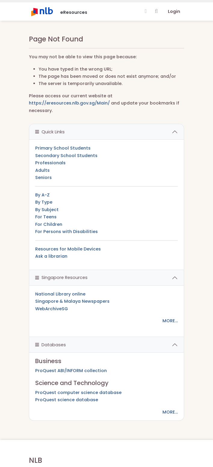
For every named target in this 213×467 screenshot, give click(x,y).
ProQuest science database (66, 400)
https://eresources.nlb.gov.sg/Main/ (69, 103)
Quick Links (50, 132)
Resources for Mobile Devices (68, 249)
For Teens (46, 217)
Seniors (43, 177)
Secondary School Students (66, 156)
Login (174, 11)
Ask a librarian (51, 256)
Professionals (50, 163)
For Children (48, 224)
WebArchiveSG (51, 309)
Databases (50, 345)
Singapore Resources (61, 277)
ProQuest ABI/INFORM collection (71, 371)
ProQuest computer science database (78, 393)
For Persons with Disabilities (66, 232)
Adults (42, 170)
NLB (35, 460)
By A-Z (42, 195)
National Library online (60, 294)
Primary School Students (63, 148)
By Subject (47, 210)
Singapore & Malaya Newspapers (72, 301)
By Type (43, 202)
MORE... (170, 321)
